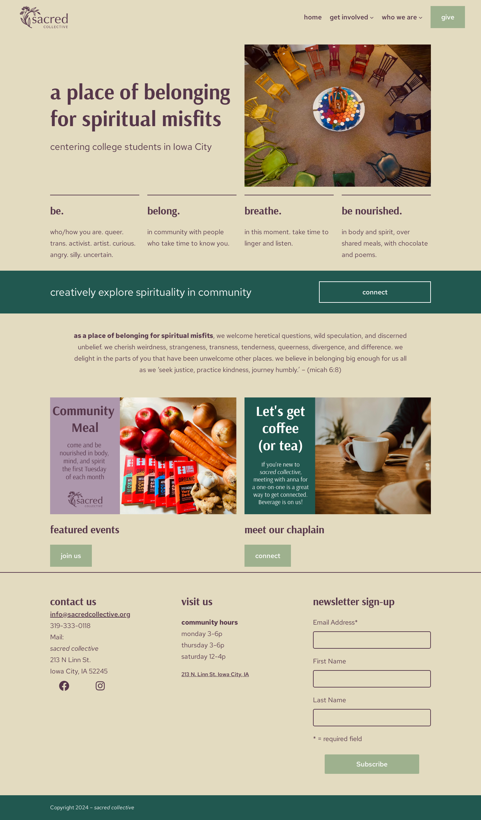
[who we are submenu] (421, 17)
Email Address (335, 622)
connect (374, 292)
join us (71, 555)
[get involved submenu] (372, 17)
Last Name (329, 700)
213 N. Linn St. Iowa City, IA (215, 674)
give (447, 17)
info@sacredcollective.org (90, 614)
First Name (329, 661)
